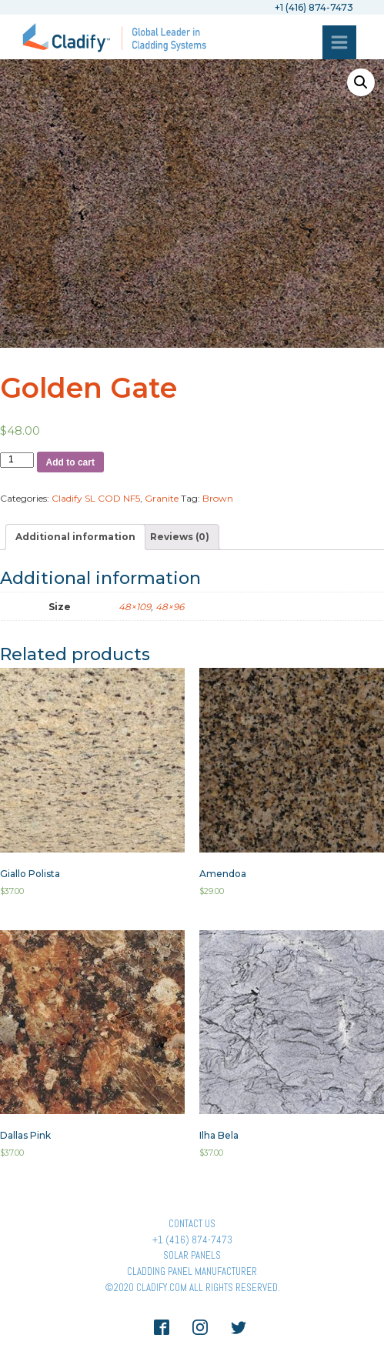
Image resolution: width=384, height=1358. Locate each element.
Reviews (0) (179, 536)
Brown (217, 498)
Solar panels (192, 1255)
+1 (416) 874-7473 (192, 1239)
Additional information (75, 536)
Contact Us (192, 1223)
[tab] (75, 536)
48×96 (169, 606)
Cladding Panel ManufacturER (192, 1271)
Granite (162, 498)
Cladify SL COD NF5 (96, 498)
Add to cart (70, 462)
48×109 (135, 606)
